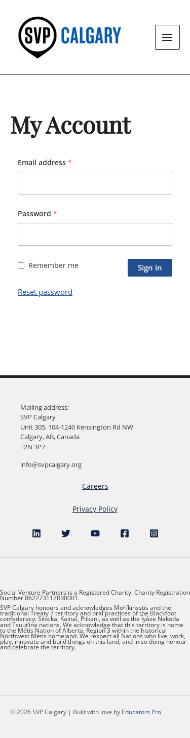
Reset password (45, 292)
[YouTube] (95, 533)
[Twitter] (65, 533)
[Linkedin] (36, 533)
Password (37, 213)
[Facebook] (124, 533)
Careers (95, 486)
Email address (45, 162)
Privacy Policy (95, 509)
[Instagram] (154, 533)
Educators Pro (141, 712)
